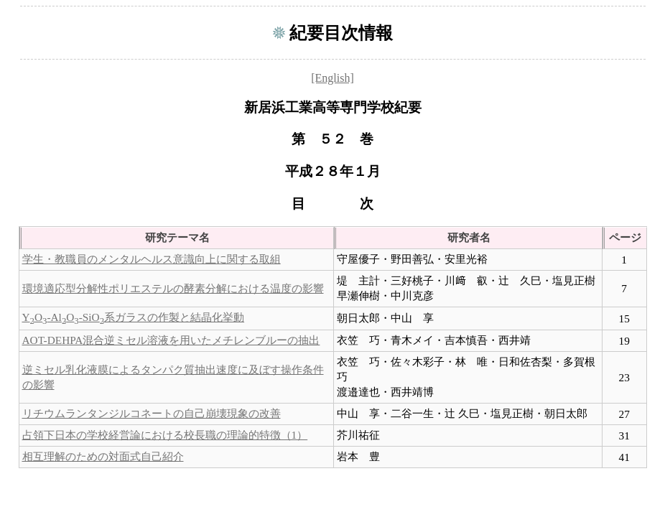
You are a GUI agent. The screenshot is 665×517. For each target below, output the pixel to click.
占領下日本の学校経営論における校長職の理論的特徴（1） (165, 435)
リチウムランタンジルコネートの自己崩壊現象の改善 (151, 413)
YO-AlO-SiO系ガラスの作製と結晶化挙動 (133, 317)
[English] (332, 78)
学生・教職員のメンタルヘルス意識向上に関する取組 (151, 259)
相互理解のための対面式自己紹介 (103, 456)
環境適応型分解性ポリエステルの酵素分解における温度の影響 (173, 288)
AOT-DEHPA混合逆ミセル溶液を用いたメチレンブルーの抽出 (171, 340)
